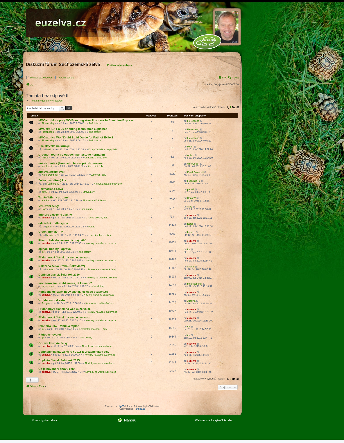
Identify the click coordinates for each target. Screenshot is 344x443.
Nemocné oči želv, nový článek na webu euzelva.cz (73, 291)
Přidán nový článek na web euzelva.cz (64, 257)
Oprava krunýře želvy (53, 343)
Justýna (46, 303)
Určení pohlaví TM (50, 231)
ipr (43, 252)
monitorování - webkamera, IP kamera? (65, 283)
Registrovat (193, 21)
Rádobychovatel (49, 334)
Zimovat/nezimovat (51, 171)
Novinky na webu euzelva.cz (101, 243)
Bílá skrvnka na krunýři (54, 146)
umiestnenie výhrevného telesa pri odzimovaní (70, 163)
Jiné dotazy (95, 123)
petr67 (45, 192)
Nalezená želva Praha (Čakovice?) (61, 266)
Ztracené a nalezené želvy (102, 269)
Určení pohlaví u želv (100, 235)
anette (49, 269)
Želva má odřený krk (52, 180)
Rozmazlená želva (50, 189)
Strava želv (88, 192)
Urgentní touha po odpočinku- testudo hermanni (71, 154)
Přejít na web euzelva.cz (119, 65)
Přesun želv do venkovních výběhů (62, 240)
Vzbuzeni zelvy (48, 206)
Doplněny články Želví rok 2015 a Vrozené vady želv (73, 351)
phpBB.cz (140, 409)
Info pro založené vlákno (55, 214)
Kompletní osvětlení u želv (100, 303)
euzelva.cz (53, 420)
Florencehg (48, 123)
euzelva (46, 217)
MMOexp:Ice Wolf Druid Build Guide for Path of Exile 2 (75, 137)
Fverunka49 (52, 183)
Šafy (44, 209)
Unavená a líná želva (95, 157)
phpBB (121, 406)
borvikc (50, 235)
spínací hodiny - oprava (54, 249)
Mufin (49, 149)
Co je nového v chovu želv (56, 368)
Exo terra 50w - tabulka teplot (58, 326)
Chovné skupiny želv (97, 217)
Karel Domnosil (50, 174)
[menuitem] (39, 77)
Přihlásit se (193, 16)
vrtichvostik (48, 166)
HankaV (46, 200)
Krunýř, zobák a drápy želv (102, 149)
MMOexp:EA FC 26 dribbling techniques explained (73, 129)
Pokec (91, 226)
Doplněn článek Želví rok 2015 (59, 360)
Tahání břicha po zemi (53, 197)
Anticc (45, 157)
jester (49, 226)
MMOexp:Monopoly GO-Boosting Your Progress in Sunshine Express (86, 120)
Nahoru (130, 420)
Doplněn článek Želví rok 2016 (59, 274)
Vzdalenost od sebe (51, 300)
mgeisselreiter (49, 286)
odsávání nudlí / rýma (53, 223)
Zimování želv (95, 166)
